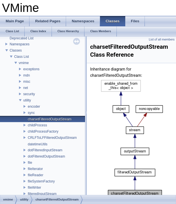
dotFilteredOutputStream (46, 156)
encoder (34, 107)
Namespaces (19, 44)
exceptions (31, 69)
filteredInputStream (42, 194)
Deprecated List (21, 38)
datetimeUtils (37, 144)
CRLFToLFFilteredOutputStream (52, 138)
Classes (16, 50)
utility (27, 100)
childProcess (37, 125)
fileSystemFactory (41, 181)
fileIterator (35, 169)
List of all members (162, 39)
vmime (24, 63)
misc (26, 82)
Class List (21, 57)
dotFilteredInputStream (45, 150)
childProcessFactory (43, 131)
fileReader (35, 175)
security (29, 94)
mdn (26, 75)
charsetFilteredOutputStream (49, 119)
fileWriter (34, 188)
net (25, 88)
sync (31, 113)
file (30, 163)
